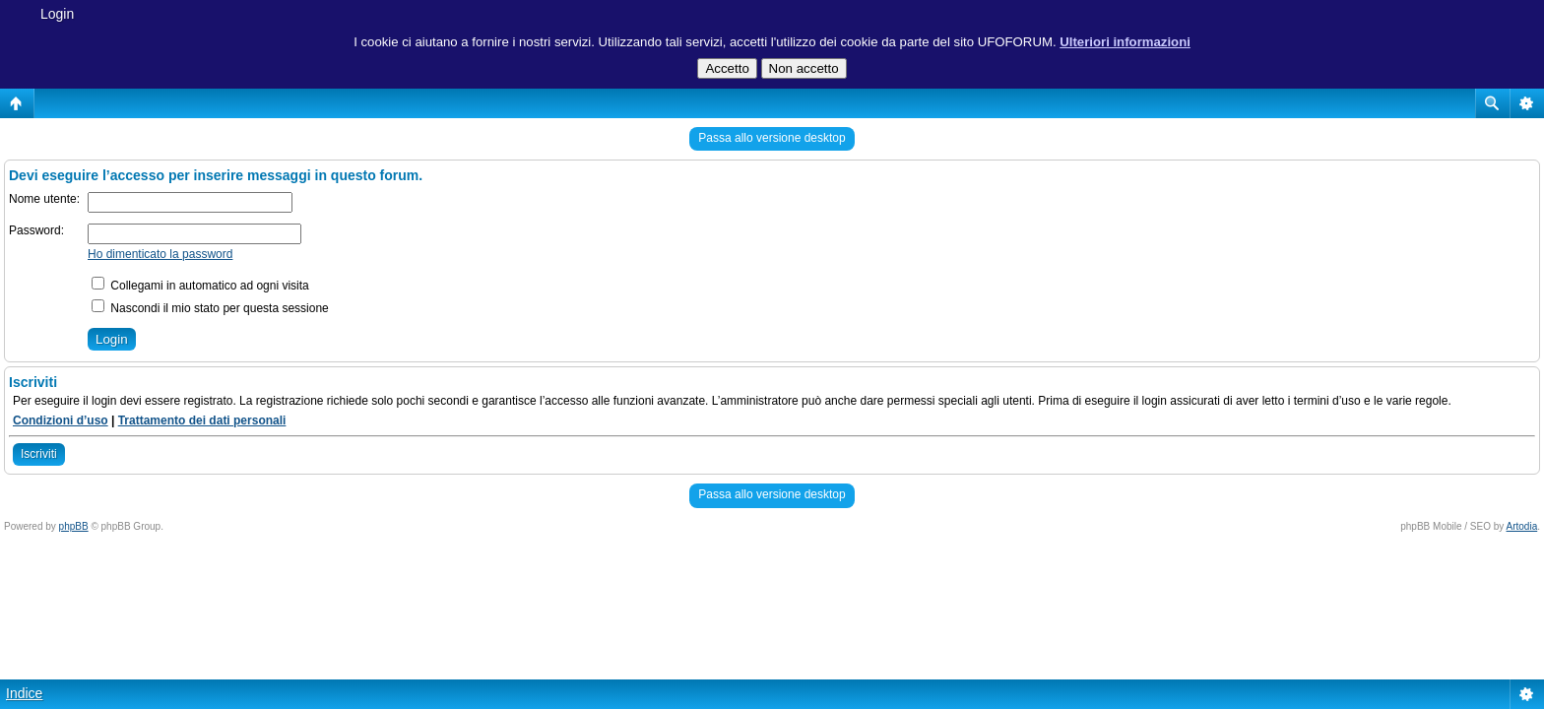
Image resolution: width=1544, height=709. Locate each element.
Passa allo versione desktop (771, 138)
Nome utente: (44, 199)
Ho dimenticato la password (160, 254)
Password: (36, 230)
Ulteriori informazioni (1125, 41)
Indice (24, 693)
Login (57, 14)
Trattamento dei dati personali (202, 420)
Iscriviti (39, 454)
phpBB (74, 526)
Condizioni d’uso (60, 420)
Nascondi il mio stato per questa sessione (210, 308)
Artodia (1522, 526)
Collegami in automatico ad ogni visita (200, 285)
